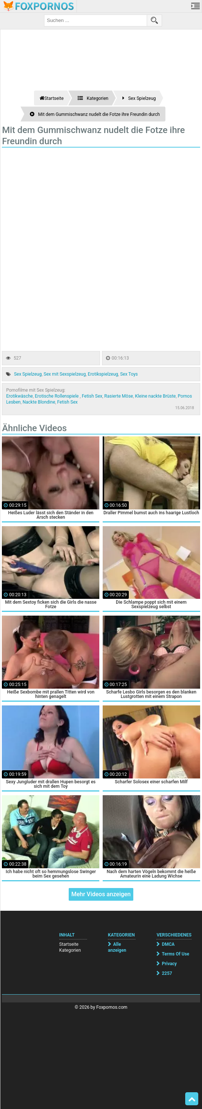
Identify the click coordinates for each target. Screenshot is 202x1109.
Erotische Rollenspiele (57, 396)
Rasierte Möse (118, 396)
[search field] (95, 20)
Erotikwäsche (19, 396)
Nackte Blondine (39, 402)
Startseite (69, 944)
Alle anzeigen (117, 947)
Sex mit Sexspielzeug (65, 374)
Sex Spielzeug (27, 374)
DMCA (168, 944)
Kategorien (70, 950)
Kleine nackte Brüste (155, 396)
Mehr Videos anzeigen (101, 894)
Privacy (169, 963)
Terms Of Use (175, 954)
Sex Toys (129, 374)
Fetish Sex (92, 396)
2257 (167, 973)
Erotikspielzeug (103, 374)
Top (192, 1098)
